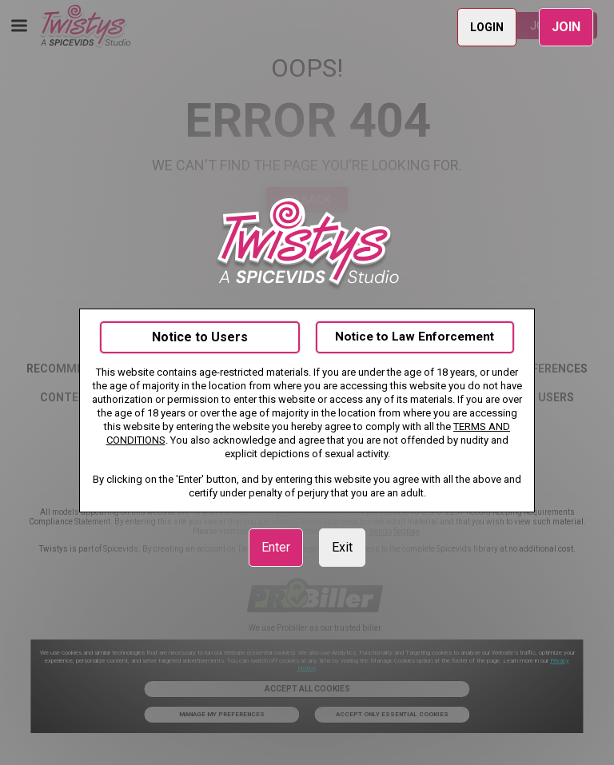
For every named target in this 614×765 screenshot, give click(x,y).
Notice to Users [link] (200, 337)
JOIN (566, 26)
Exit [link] (342, 547)
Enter (275, 547)
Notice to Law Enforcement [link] (414, 336)
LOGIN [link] (487, 27)
